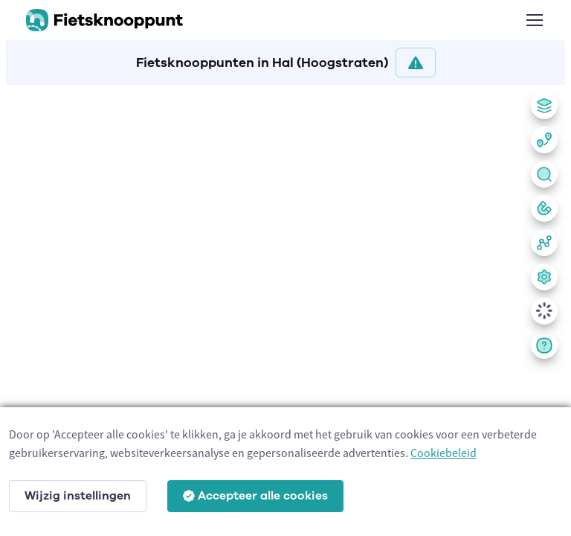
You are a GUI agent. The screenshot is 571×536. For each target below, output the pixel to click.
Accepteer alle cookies (255, 496)
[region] (285, 307)
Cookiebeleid (443, 452)
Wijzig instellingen (78, 496)
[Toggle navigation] (534, 20)
